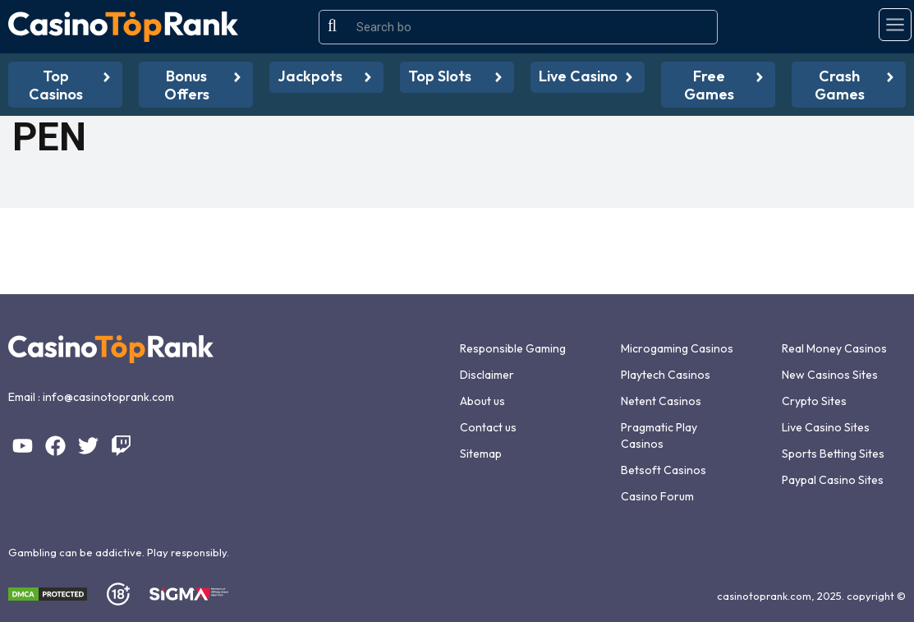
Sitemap (481, 453)
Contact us (488, 427)
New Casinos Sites (830, 374)
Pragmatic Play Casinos (659, 435)
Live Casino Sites (826, 427)
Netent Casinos (661, 401)
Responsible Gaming (513, 348)
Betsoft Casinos (663, 470)
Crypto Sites (814, 401)
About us (482, 401)
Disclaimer (487, 374)
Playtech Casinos (665, 374)
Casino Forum (657, 496)
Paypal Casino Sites (833, 479)
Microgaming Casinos (677, 348)
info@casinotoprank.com (108, 396)
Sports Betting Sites (833, 453)
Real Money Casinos (834, 348)
